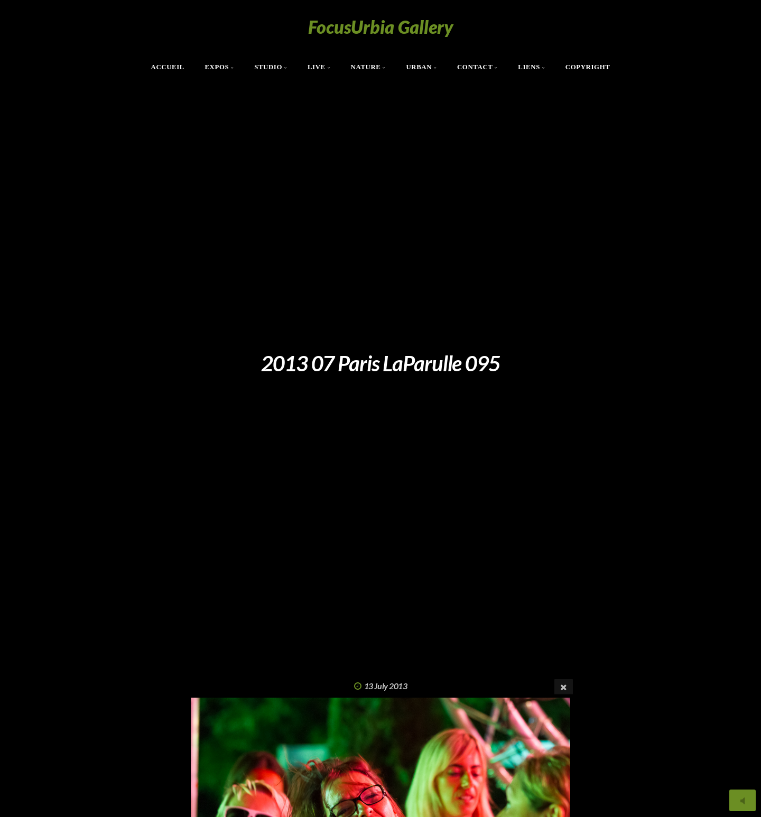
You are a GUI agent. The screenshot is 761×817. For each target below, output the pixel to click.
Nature (366, 67)
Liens (529, 67)
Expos (217, 67)
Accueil (168, 67)
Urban (419, 67)
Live (317, 67)
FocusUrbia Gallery (380, 26)
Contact (475, 67)
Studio (268, 67)
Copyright (587, 67)
